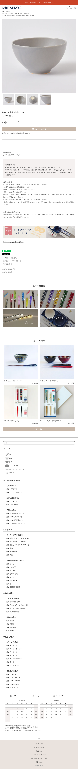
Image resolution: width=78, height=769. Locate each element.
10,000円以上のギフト (17, 523)
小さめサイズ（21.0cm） (18, 541)
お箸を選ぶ (7, 530)
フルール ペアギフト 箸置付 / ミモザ (50, 421)
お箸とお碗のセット (13, 498)
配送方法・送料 (39, 747)
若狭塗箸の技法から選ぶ (15, 560)
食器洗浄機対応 (15, 587)
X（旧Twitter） (59, 696)
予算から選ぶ (11, 510)
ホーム (4, 11)
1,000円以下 (14, 674)
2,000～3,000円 (15, 684)
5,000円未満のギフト (17, 517)
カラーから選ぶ (12, 642)
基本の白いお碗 (15, 602)
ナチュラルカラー (16, 659)
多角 (11, 548)
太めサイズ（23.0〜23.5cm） (20, 545)
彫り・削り (13, 570)
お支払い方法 (39, 743)
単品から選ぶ (10, 15)
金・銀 (12, 662)
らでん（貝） (14, 574)
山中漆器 (13, 631)
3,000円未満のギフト (17, 513)
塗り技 (12, 584)
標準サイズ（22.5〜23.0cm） (20, 538)
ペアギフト (13, 489)
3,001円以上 (14, 687)
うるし (12, 564)
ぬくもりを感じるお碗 (17, 608)
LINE (13, 696)
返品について (6, 133)
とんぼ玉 (13, 567)
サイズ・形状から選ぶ (14, 535)
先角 (11, 555)
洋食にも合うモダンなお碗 (19, 605)
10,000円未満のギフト (17, 520)
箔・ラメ (13, 577)
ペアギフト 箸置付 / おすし (11, 421)
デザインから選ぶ (12, 598)
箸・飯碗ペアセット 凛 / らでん (49, 381)
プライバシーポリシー (39, 755)
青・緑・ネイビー (16, 649)
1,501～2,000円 (30, 15)
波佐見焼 (13, 627)
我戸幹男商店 (14, 612)
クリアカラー (14, 665)
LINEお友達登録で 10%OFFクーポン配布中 (39, 2)
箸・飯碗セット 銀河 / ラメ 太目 (13, 381)
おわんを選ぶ (10, 13)
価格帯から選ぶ (20, 15)
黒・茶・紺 (13, 645)
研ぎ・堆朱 (13, 580)
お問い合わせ (39, 762)
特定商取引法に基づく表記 (21, 133)
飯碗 (8, 11)
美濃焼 (27, 13)
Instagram (36, 696)
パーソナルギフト (16, 492)
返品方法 (39, 751)
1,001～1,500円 (15, 677)
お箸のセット (11, 486)
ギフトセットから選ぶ (11, 480)
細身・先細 (13, 551)
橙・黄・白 (13, 655)
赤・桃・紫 (13, 652)
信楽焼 (12, 621)
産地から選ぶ (19, 13)
